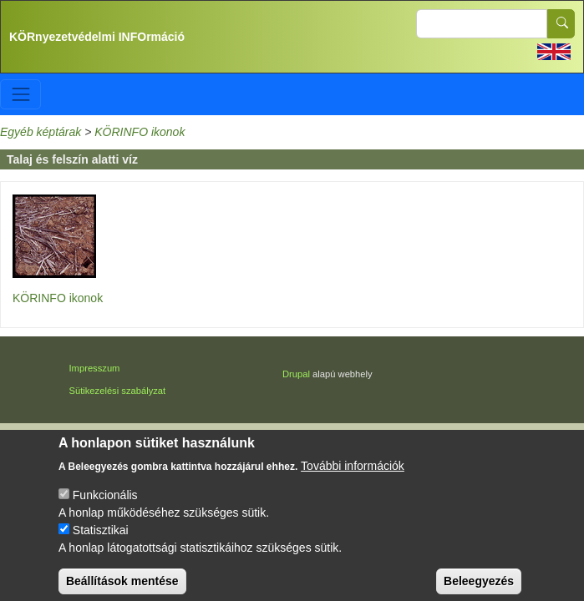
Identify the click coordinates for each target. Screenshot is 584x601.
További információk (352, 475)
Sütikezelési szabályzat (117, 391)
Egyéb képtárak (40, 132)
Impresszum (94, 368)
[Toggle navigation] (20, 94)
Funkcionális (105, 504)
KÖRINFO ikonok (139, 132)
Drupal (296, 374)
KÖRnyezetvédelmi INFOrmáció (97, 36)
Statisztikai (101, 539)
